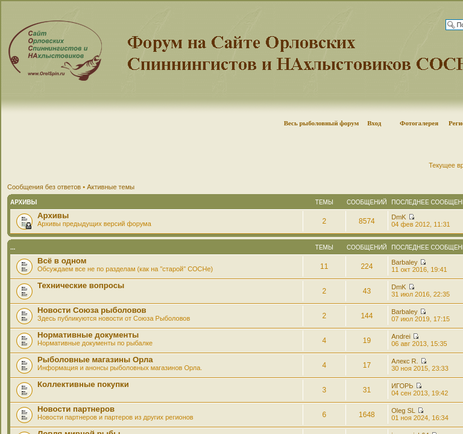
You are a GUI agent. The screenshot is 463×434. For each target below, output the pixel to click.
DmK (398, 217)
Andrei (401, 336)
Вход (374, 123)
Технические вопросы (80, 285)
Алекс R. (404, 361)
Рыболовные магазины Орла (95, 359)
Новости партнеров (76, 409)
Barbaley (404, 262)
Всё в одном (61, 260)
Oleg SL (403, 410)
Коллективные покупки (83, 384)
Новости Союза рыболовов (91, 310)
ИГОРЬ (402, 385)
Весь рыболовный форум (321, 123)
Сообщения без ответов (44, 186)
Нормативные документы (88, 334)
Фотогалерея (419, 123)
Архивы (23, 202)
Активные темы (110, 186)
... (12, 247)
